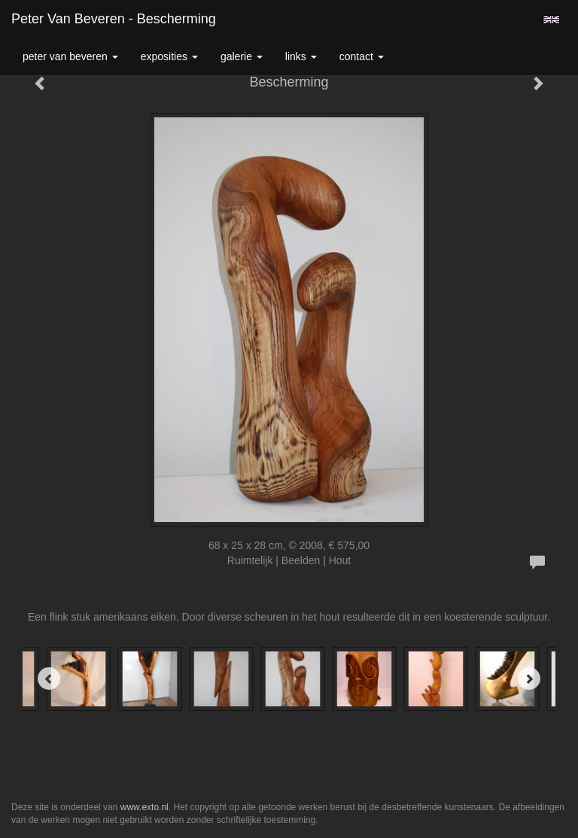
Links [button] (301, 56)
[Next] (529, 678)
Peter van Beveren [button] (70, 56)
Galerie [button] (242, 56)
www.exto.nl (144, 807)
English (551, 19)
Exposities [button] (169, 56)
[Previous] (49, 678)
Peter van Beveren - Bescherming (113, 18)
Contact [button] (361, 56)
